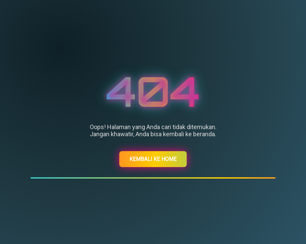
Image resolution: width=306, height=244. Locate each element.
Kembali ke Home (153, 159)
